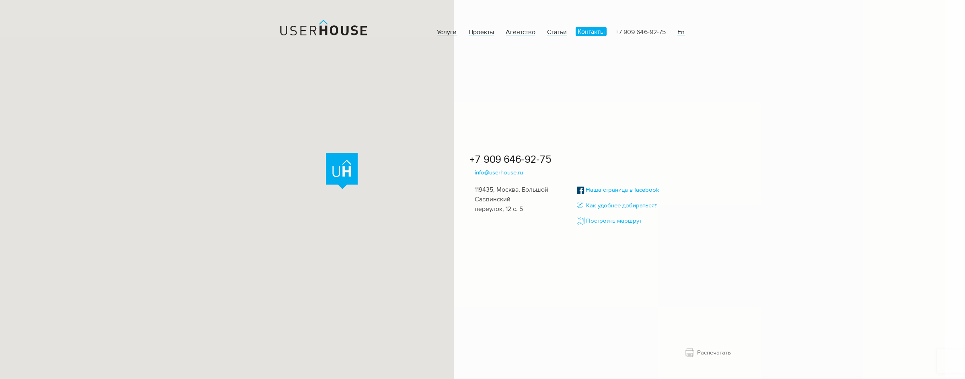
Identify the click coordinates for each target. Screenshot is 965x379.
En (681, 32)
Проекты (481, 32)
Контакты (591, 31)
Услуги (447, 32)
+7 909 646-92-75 (640, 32)
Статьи (556, 32)
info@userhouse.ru (499, 172)
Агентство (520, 32)
